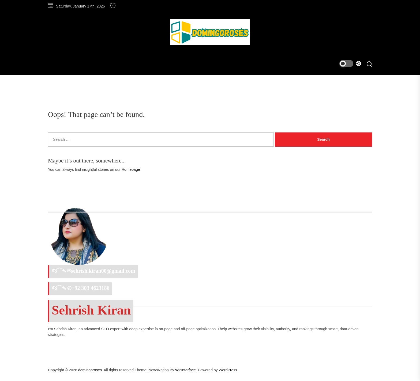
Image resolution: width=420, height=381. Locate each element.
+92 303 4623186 (90, 288)
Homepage (131, 169)
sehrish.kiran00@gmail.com (103, 271)
